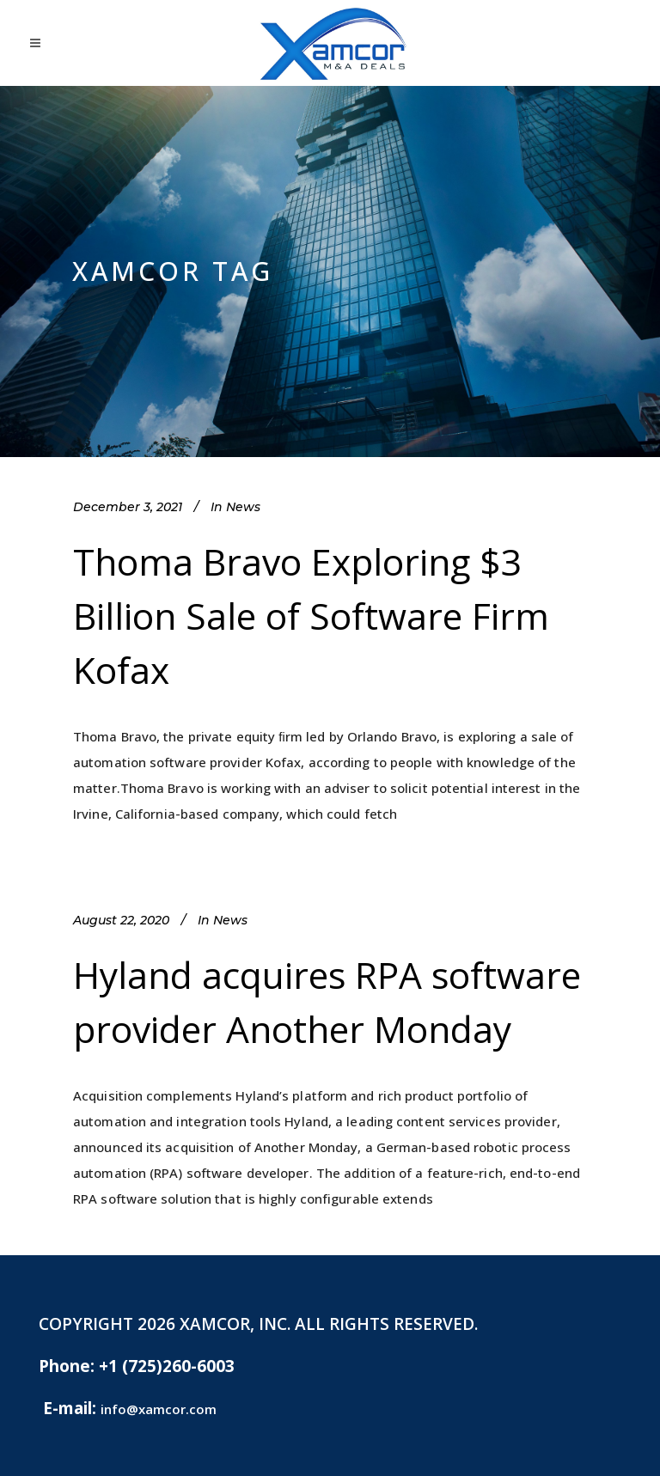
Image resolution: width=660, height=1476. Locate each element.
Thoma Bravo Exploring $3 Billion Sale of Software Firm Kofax (311, 615)
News (243, 507)
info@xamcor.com (159, 1409)
